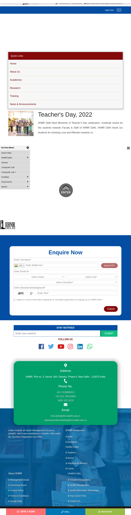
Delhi (69, 437)
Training (14, 96)
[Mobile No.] (56, 265)
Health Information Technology (83, 490)
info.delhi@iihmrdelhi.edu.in (65, 416)
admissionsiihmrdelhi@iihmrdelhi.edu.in (65, 420)
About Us (15, 71)
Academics (16, 80)
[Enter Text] (77, 293)
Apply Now (109, 10)
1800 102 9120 (65, 400)
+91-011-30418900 (65, 396)
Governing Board (17, 485)
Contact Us (74, 501)
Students (71, 452)
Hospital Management (79, 480)
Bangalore (71, 442)
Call (65, 512)
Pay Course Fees (77, 496)
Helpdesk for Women (77, 463)
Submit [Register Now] (111, 309)
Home (13, 63)
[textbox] (38, 277)
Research (15, 88)
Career (70, 468)
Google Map (15, 501)
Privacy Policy (16, 490)
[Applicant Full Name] (65, 260)
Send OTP (109, 265)
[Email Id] (65, 271)
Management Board (18, 480)
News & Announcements (23, 104)
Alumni (70, 458)
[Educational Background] (65, 288)
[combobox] (19, 265)
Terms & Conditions (18, 496)
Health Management (78, 485)
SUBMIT (109, 333)
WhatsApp (105, 512)
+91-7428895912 (65, 392)
